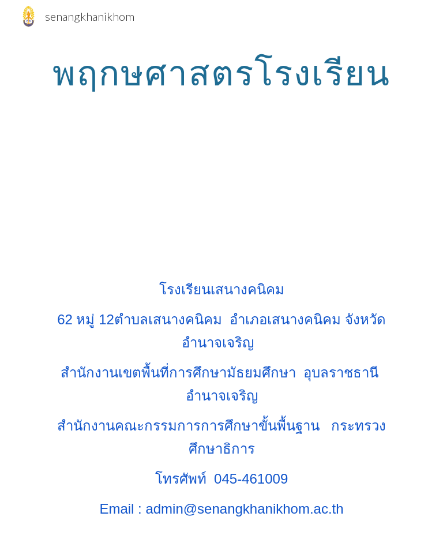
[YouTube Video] (221, 194)
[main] (221, 72)
